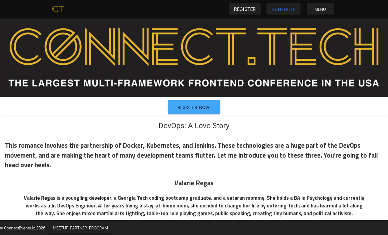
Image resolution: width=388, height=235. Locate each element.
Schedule (283, 9)
